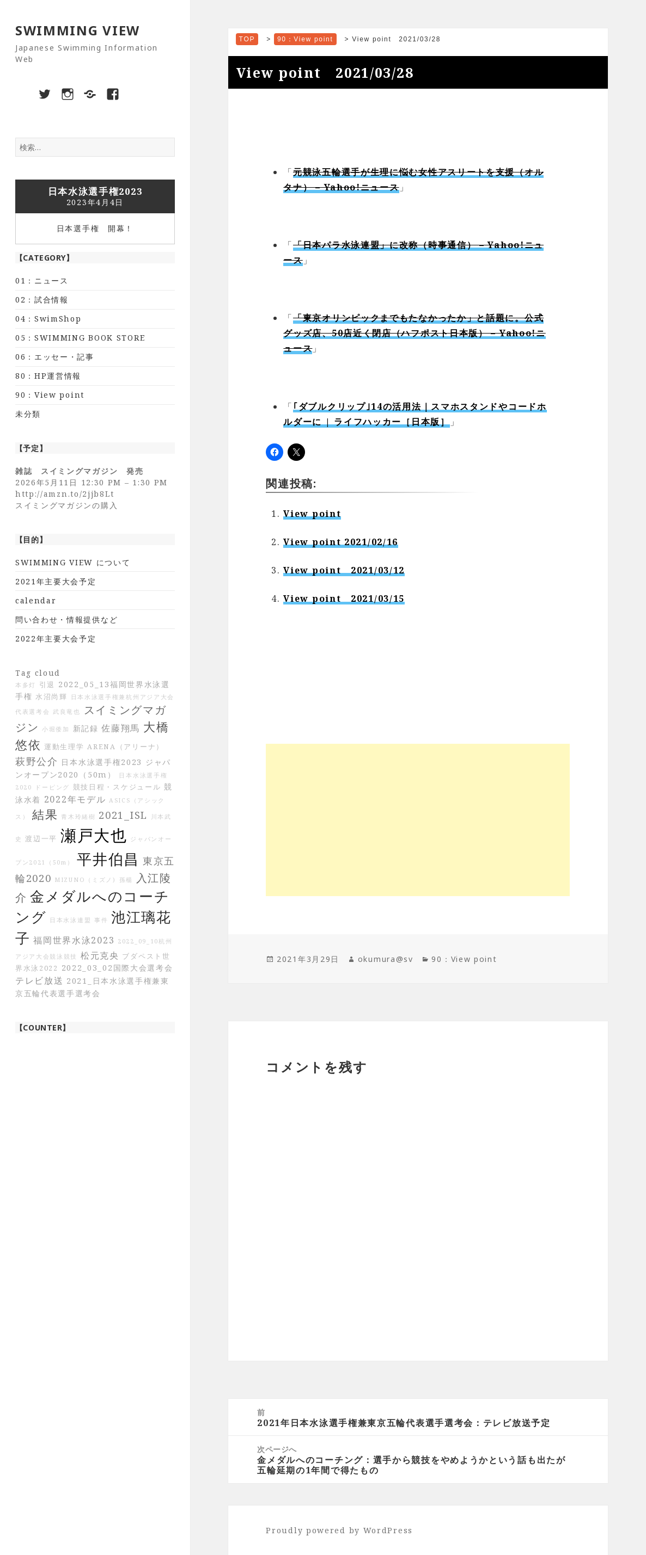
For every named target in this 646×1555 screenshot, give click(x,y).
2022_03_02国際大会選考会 (117, 967)
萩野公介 (36, 761)
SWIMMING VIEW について (73, 562)
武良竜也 (67, 711)
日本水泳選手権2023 (101, 762)
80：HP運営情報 (48, 376)
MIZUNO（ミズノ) (85, 880)
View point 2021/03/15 (344, 598)
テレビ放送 (39, 980)
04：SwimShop (48, 318)
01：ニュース (42, 280)
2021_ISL (123, 815)
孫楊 (126, 880)
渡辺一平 (41, 838)
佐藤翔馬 (120, 728)
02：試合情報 (42, 299)
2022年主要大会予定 (55, 638)
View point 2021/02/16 (340, 542)
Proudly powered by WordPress (339, 1530)
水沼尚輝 (51, 696)
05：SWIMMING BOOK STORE (80, 337)
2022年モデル (75, 799)
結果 (45, 814)
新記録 (86, 728)
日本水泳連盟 (70, 920)
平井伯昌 (108, 859)
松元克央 (100, 955)
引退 (47, 684)
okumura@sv (385, 959)
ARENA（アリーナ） (125, 746)
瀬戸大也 (93, 835)
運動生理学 (64, 746)
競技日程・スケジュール (117, 787)
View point (312, 514)
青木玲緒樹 (78, 816)
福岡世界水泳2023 (73, 940)
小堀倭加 (56, 729)
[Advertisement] (418, 820)
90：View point (49, 395)
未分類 (28, 414)
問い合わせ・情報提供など (66, 619)
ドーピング (52, 787)
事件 (101, 920)
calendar (36, 600)
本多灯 (25, 685)
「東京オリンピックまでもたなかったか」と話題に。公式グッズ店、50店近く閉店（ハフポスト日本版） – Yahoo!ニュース (414, 333)
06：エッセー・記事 (54, 356)
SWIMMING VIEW (77, 30)
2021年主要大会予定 (55, 581)
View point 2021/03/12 (344, 570)
